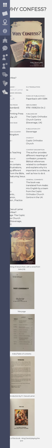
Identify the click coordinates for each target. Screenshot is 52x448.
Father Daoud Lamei (12, 90)
